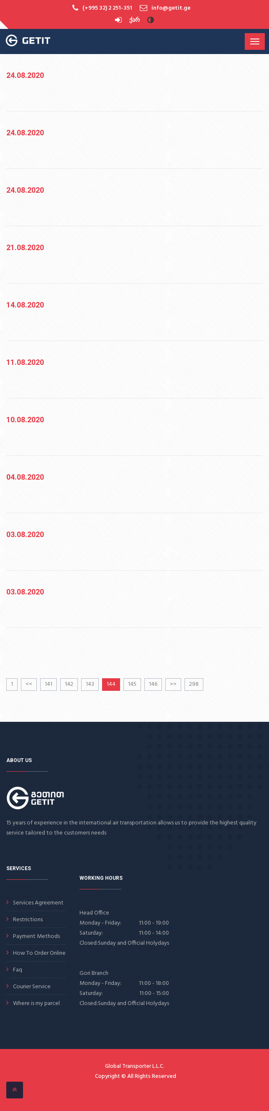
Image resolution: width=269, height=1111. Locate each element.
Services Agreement (38, 903)
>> (173, 684)
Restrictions (28, 920)
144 (111, 684)
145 (132, 684)
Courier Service (32, 987)
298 (194, 684)
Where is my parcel (36, 1003)
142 (69, 684)
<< (29, 684)
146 (153, 684)
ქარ (134, 20)
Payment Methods (36, 936)
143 (90, 684)
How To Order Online (39, 953)
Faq (17, 970)
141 (48, 684)
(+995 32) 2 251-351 (107, 8)
